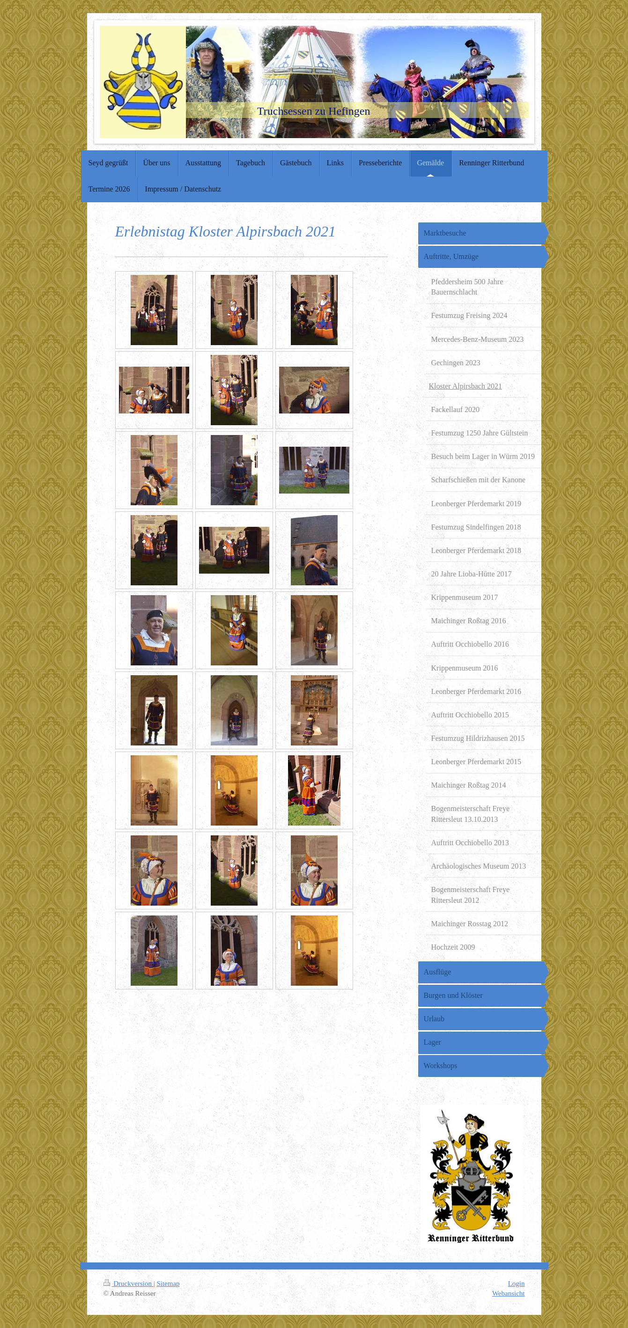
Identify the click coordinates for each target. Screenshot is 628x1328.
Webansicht (508, 1293)
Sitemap (167, 1283)
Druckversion (128, 1283)
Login (516, 1283)
